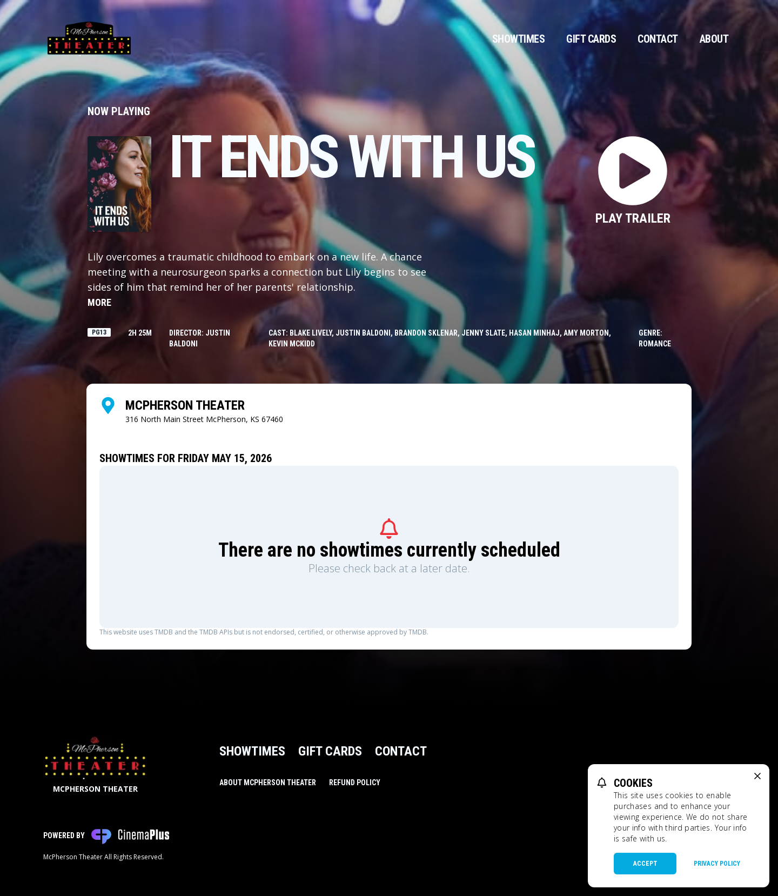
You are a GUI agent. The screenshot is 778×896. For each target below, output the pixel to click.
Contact (658, 38)
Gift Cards (591, 38)
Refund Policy (354, 782)
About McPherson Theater (267, 782)
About (714, 38)
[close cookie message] (757, 776)
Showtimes (518, 38)
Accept (645, 863)
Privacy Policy (717, 863)
